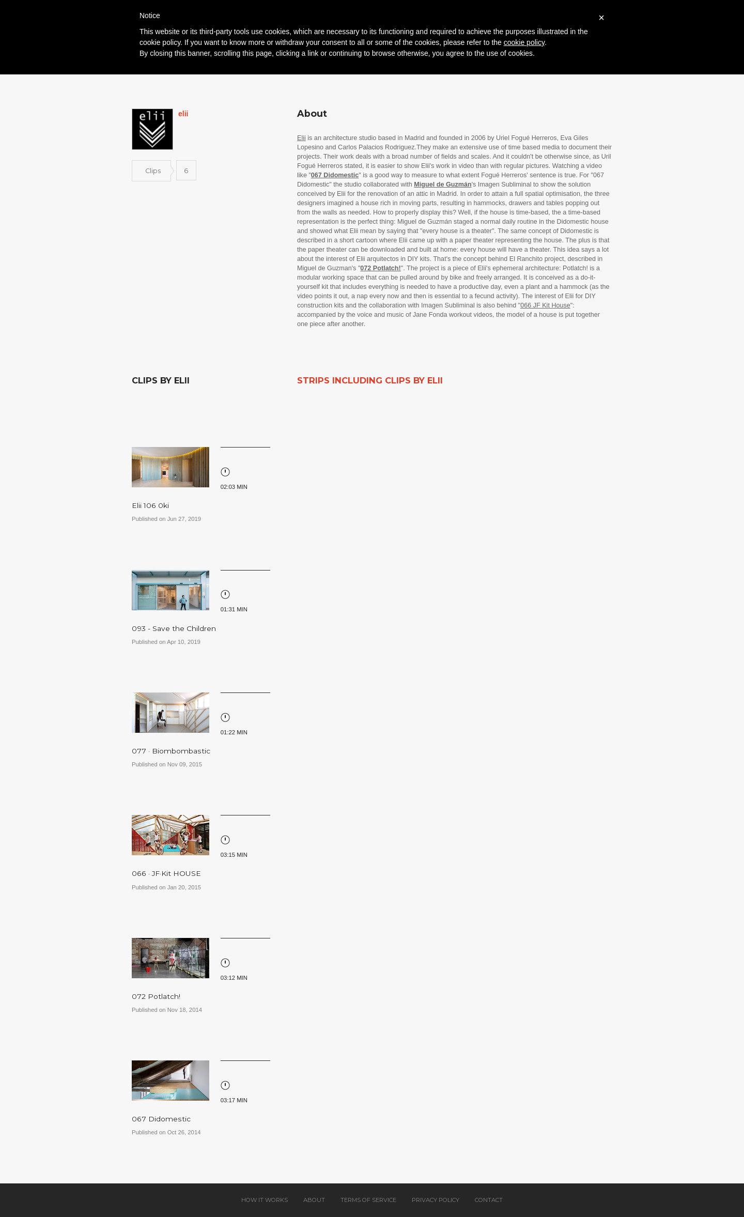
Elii (301, 138)
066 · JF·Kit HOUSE (166, 873)
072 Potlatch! (156, 996)
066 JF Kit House (545, 305)
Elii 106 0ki (150, 505)
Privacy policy (435, 1200)
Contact (489, 1200)
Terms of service (368, 1200)
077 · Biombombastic (171, 751)
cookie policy (524, 42)
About (314, 1200)
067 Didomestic (161, 1119)
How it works (264, 1200)
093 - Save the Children (174, 628)
